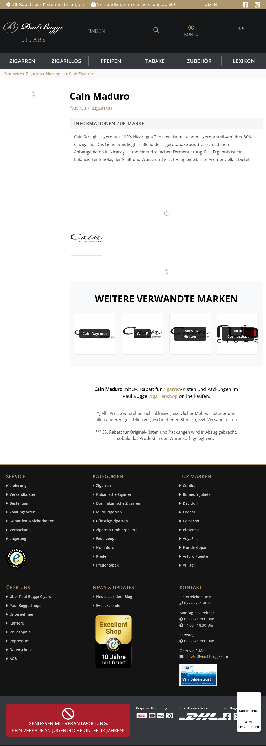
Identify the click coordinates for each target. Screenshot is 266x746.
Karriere (17, 623)
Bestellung (19, 503)
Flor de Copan (195, 547)
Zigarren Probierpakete (116, 530)
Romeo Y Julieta (197, 494)
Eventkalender (109, 605)
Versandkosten (23, 494)
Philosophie (20, 632)
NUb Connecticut (238, 334)
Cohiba (189, 485)
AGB (13, 658)
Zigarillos (66, 61)
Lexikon (244, 61)
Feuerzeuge (106, 538)
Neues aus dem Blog (114, 596)
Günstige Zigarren (112, 521)
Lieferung (18, 485)
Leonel (189, 512)
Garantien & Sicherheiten (32, 521)
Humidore (105, 547)
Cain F (142, 333)
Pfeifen (111, 61)
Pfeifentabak (107, 565)
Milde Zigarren (109, 512)
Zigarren (22, 61)
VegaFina (191, 538)
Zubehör (199, 61)
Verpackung (20, 530)
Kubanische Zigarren (114, 494)
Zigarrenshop (163, 396)
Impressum (19, 641)
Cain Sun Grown (190, 334)
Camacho (191, 521)
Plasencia (191, 530)
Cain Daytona (95, 333)
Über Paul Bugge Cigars (30, 596)
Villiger (189, 565)
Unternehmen (22, 614)
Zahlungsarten (22, 512)
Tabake (155, 61)
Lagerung (18, 538)
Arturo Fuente (195, 556)
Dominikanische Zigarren (118, 503)
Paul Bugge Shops (25, 605)
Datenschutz (21, 649)
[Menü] (258, 695)
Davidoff (190, 503)
